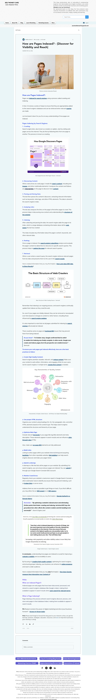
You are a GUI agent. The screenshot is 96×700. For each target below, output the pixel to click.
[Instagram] (46, 668)
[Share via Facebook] (23, 624)
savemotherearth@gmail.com (80, 25)
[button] (78, 30)
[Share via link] (33, 624)
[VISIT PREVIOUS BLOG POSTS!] (26, 658)
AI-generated (40, 680)
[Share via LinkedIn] (30, 624)
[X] (50, 668)
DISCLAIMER (52, 697)
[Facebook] (42, 668)
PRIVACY (42, 697)
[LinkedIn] (55, 668)
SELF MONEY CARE (12, 3)
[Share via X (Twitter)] (26, 624)
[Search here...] (73, 17)
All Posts (17, 30)
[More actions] (73, 39)
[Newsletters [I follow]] (72, 663)
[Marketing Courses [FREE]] (27, 663)
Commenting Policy (75, 697)
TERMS (46, 697)
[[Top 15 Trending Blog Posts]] (50, 658)
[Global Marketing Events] (71, 658)
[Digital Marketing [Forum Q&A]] (51, 663)
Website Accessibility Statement (62, 697)
